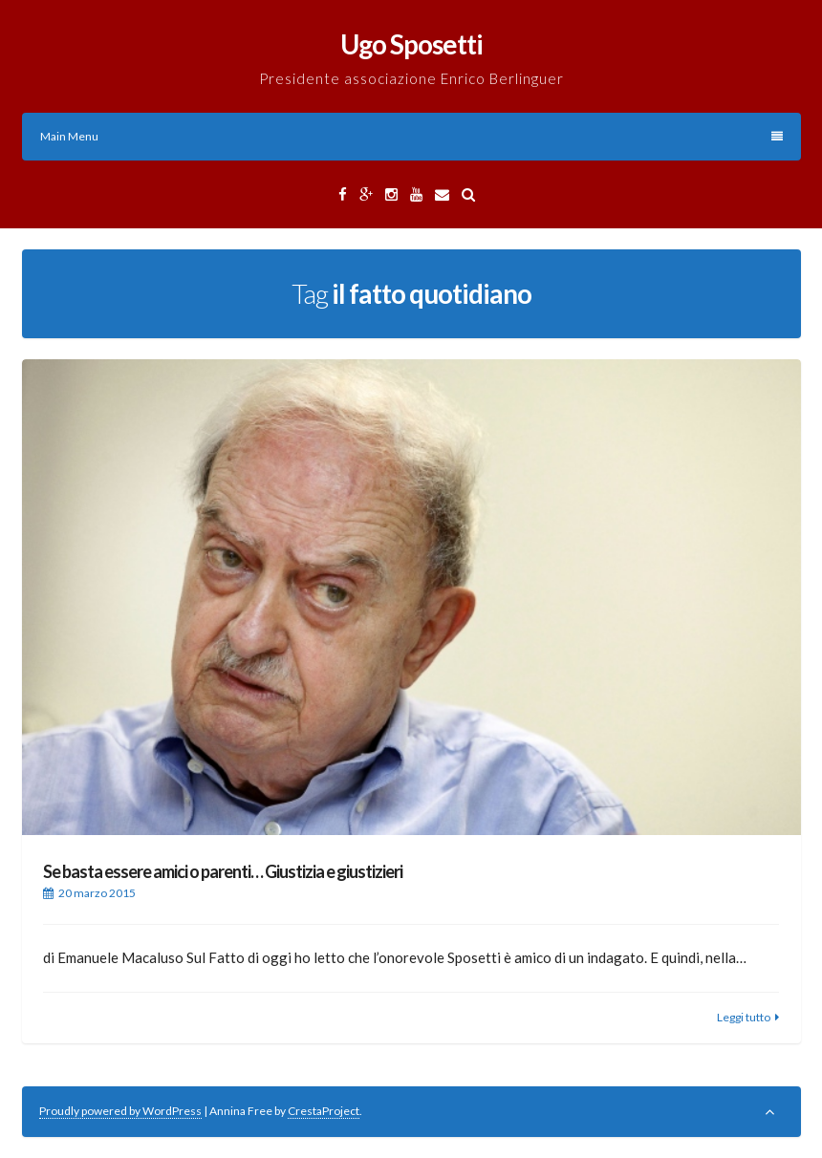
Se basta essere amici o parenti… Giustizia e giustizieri (222, 871)
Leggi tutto (743, 1017)
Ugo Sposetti (411, 44)
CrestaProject (323, 1111)
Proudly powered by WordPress (120, 1111)
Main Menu (411, 136)
